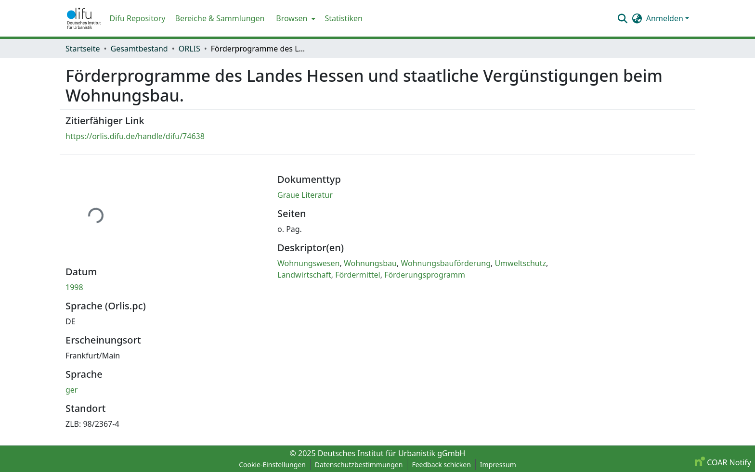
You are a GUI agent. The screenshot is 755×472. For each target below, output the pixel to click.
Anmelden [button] (665, 18)
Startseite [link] (82, 48)
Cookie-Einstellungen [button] (272, 464)
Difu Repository (138, 18)
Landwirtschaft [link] (304, 274)
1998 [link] (74, 287)
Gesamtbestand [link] (139, 48)
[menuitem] (294, 18)
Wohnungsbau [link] (370, 263)
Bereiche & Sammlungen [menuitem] (219, 18)
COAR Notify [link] (723, 462)
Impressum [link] (498, 464)
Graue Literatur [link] (305, 195)
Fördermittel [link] (357, 274)
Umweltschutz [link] (520, 263)
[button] (83, 18)
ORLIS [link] (189, 48)
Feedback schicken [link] (441, 464)
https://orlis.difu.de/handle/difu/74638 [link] (135, 136)
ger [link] (71, 389)
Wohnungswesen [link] (308, 263)
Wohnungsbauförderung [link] (446, 263)
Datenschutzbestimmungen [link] (359, 464)
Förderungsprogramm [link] (424, 274)
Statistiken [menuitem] (344, 18)
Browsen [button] (291, 18)
